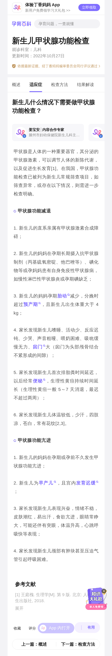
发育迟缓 (85, 482)
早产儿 (45, 482)
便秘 (37, 380)
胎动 (62, 295)
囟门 (37, 346)
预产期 (30, 304)
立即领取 (89, 7)
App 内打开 (59, 624)
